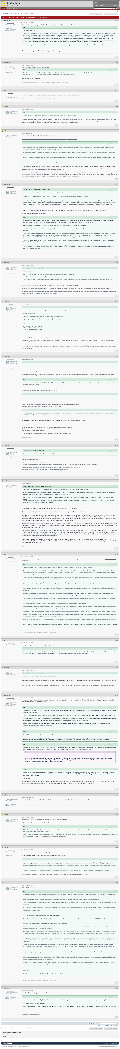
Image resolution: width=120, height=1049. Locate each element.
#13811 (116, 481)
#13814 (116, 667)
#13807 (116, 262)
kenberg (6, 481)
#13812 (116, 554)
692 (24, 13)
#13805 (116, 131)
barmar (6, 667)
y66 (5, 90)
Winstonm (7, 20)
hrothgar (7, 356)
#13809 (116, 356)
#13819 (116, 882)
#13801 (116, 20)
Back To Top (4, 1046)
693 (27, 13)
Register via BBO (100, 5)
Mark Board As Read (26, 1046)
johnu (6, 106)
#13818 (116, 847)
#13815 (116, 695)
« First (10, 13)
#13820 (116, 988)
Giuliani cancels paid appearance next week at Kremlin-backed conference (40, 822)
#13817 (116, 814)
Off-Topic (15, 10)
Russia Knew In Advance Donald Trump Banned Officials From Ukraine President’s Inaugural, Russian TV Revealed (49, 139)
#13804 (116, 106)
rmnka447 (7, 262)
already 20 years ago (35, 78)
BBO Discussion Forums (6, 10)
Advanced (119, 8)
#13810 (116, 445)
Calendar (15, 8)
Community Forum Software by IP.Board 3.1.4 (108, 1046)
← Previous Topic (100, 1025)
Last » (32, 13)
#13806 (116, 184)
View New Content (112, 10)
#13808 (116, 301)
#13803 (116, 90)
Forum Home (10, 1046)
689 (16, 13)
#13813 (116, 640)
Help (115, 6)
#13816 (116, 795)
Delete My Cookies (17, 1046)
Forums (3, 8)
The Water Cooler (22, 10)
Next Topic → (115, 1025)
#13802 (116, 62)
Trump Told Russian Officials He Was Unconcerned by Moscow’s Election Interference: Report (44, 855)
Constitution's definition (110, 559)
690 (19, 13)
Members (9, 8)
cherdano (7, 62)
